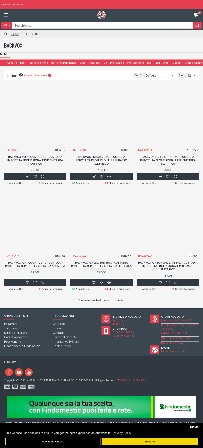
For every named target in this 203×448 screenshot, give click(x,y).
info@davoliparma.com (174, 350)
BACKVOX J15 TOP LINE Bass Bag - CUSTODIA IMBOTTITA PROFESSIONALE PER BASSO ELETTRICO (167, 266)
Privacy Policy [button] (122, 433)
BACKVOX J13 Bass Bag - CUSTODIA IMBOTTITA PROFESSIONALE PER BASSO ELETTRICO (101, 160)
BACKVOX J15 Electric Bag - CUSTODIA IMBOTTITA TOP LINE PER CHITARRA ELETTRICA (101, 264)
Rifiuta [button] (194, 426)
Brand (15, 34)
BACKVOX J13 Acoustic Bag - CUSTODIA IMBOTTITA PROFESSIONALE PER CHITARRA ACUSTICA (35, 160)
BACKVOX (12, 150)
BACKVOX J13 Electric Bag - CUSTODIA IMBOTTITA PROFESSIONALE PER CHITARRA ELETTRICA (168, 160)
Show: (182, 75)
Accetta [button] (150, 441)
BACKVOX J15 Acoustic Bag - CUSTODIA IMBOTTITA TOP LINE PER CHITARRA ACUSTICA (35, 264)
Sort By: (139, 75)
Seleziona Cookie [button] (53, 441)
